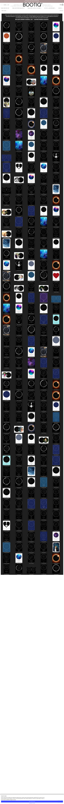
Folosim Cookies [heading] (4, 796)
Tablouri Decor (5, 8)
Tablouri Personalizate (18, 8)
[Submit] (8, 4)
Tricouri (4, 10)
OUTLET (61, 10)
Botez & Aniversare (49, 8)
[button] (61, 5)
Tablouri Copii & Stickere (34, 8)
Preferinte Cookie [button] (32, 803)
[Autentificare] (2, 5)
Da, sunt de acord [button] (32, 801)
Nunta (60, 8)
